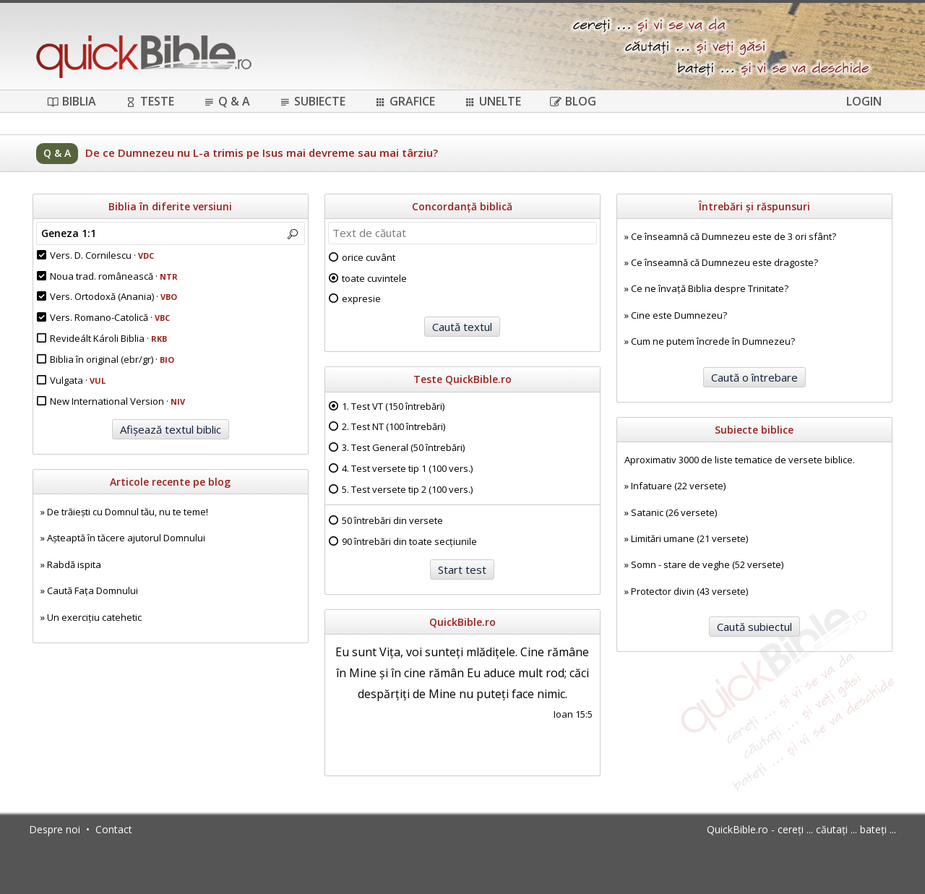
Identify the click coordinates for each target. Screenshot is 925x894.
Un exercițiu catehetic (94, 617)
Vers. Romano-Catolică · (110, 317)
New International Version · (117, 401)
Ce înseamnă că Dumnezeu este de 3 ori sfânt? (733, 236)
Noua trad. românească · (114, 276)
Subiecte (312, 101)
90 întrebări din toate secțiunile (409, 541)
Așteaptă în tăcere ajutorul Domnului (126, 537)
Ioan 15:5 (573, 714)
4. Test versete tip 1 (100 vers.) (407, 468)
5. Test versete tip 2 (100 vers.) (407, 489)
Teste (149, 101)
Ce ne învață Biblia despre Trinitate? (709, 288)
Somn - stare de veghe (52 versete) (707, 564)
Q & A (226, 101)
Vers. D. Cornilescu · (102, 255)
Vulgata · (78, 380)
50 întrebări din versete (392, 520)
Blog (573, 101)
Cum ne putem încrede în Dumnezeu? (713, 341)
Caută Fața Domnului (92, 590)
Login (864, 101)
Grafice (404, 101)
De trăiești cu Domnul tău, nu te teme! (127, 511)
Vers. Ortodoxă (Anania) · (113, 296)
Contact (113, 829)
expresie (361, 298)
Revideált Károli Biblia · (108, 338)
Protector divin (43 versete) (689, 591)
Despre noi (54, 829)
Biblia (71, 101)
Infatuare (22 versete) (678, 485)
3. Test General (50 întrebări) (403, 447)
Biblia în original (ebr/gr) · (112, 359)
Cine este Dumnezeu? (679, 315)
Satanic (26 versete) (674, 512)
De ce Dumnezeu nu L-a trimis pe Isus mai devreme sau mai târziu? (261, 152)
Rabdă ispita (74, 564)
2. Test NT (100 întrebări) (393, 426)
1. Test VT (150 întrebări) (393, 406)
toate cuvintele (374, 278)
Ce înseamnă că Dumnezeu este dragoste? (724, 262)
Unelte (492, 101)
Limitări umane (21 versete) (689, 538)
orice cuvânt (368, 257)
